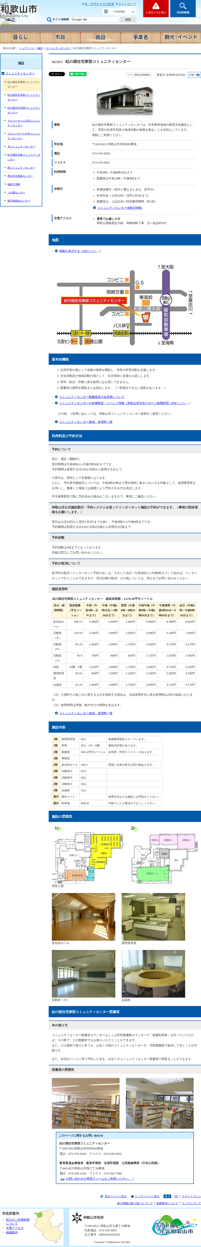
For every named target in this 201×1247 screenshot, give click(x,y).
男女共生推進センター (20, 176)
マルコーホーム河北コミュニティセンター (23, 123)
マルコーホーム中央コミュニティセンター (23, 136)
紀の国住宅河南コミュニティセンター (23, 97)
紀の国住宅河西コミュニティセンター (23, 110)
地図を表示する (80, 251)
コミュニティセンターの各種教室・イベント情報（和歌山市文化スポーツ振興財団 (124, 403)
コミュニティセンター (58, 48)
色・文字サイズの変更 (99, 4)
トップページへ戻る (147, 1196)
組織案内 (12, 1232)
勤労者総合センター (18, 200)
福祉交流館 (13, 184)
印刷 (191, 74)
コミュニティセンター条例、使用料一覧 (86, 422)
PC (176, 1196)
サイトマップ (127, 4)
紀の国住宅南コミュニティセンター (23, 157)
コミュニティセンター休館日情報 (119, 207)
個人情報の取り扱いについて (135, 1203)
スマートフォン (191, 1196)
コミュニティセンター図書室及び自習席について (91, 397)
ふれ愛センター (16, 192)
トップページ (26, 48)
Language (119, 11)
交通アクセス (15, 1228)
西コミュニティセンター (21, 167)
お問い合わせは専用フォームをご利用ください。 (100, 1178)
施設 (40, 48)
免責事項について (167, 1203)
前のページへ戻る (116, 1196)
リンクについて (191, 1203)
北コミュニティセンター (21, 146)
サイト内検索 (60, 19)
